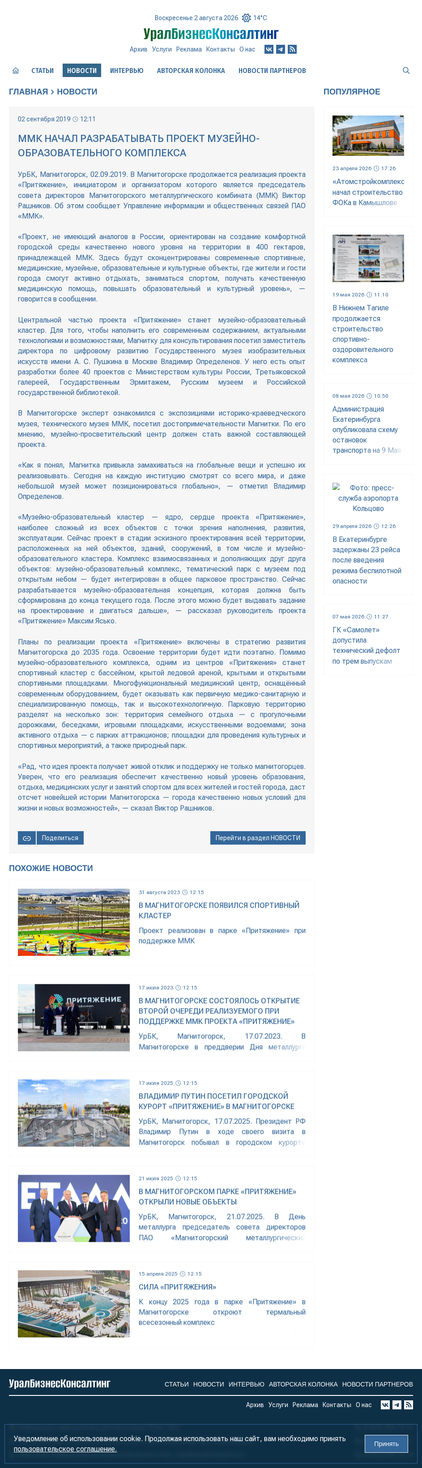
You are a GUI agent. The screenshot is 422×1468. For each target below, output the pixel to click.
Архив (139, 49)
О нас (247, 49)
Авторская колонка (191, 70)
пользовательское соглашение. (65, 1449)
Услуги (162, 49)
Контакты (220, 49)
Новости (77, 91)
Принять (386, 1443)
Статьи (42, 70)
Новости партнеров (272, 70)
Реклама (189, 49)
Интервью (127, 70)
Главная (28, 91)
